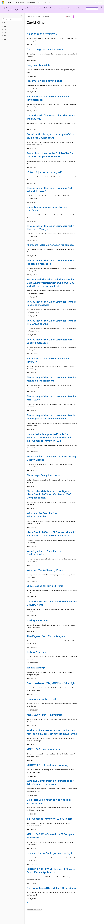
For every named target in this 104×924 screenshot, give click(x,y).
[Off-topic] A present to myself (44, 172)
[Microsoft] (3, 2)
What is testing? (36, 667)
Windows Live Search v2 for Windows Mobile (42, 515)
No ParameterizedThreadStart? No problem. (51, 887)
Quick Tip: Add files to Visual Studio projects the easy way (52, 117)
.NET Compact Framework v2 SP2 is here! (50, 818)
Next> (28, 903)
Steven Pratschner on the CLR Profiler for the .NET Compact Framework (50, 155)
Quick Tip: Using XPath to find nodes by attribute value (49, 801)
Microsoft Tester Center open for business (51, 244)
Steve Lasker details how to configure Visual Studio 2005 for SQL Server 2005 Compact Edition (49, 494)
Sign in (100, 2)
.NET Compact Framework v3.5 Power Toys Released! (48, 98)
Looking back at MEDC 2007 (43, 699)
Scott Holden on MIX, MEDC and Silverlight (51, 683)
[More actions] (75, 16)
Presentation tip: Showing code (44, 80)
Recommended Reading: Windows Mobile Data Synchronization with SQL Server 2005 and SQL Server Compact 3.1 (51, 282)
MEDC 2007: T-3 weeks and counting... (48, 765)
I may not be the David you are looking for (51, 853)
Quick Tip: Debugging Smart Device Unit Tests (47, 208)
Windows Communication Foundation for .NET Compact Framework (50, 782)
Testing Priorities (36, 651)
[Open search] (95, 2)
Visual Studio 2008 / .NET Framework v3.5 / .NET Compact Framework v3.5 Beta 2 (51, 533)
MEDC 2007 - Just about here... (44, 749)
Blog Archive (36, 16)
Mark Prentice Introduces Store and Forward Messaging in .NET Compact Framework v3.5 (52, 732)
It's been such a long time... (42, 33)
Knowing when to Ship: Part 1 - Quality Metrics (44, 552)
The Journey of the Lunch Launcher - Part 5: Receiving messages (51, 303)
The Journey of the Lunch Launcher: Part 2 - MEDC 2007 (51, 398)
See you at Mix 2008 (38, 65)
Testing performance (38, 620)
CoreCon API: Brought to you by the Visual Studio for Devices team (51, 136)
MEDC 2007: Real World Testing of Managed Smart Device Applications (51, 870)
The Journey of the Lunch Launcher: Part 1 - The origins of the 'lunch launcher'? (51, 417)
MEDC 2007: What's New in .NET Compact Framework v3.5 (50, 836)
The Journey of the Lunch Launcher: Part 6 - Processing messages (51, 262)
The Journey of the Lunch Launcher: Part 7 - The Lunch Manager (51, 227)
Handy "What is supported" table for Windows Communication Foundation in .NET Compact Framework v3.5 (49, 437)
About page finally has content (44, 475)
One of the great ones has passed (45, 49)
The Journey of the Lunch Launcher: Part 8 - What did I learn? (51, 189)
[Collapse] (22, 15)
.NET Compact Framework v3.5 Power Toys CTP (48, 360)
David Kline (46, 16)
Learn (28, 16)
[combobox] (12, 19)
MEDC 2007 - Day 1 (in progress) (45, 714)
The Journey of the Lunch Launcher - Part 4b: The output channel (52, 322)
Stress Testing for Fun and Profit (45, 585)
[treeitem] (12, 22)
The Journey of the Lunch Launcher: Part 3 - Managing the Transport (51, 379)
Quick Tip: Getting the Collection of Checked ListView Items (52, 603)
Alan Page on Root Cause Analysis (46, 636)
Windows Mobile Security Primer (45, 570)
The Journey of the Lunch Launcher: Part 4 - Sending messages (51, 341)
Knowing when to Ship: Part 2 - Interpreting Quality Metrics (51, 458)
